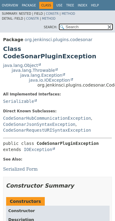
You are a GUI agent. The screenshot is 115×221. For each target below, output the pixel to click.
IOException (38, 149)
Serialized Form (20, 169)
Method (68, 13)
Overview (10, 5)
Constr (52, 13)
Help (95, 5)
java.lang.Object (20, 65)
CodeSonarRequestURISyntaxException (47, 130)
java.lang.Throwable (33, 70)
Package (29, 5)
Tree (70, 5)
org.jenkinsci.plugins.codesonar (58, 39)
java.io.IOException (49, 80)
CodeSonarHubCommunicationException (47, 118)
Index (82, 5)
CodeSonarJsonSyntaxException (39, 124)
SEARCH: (50, 27)
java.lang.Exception (41, 75)
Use (59, 5)
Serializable (18, 101)
